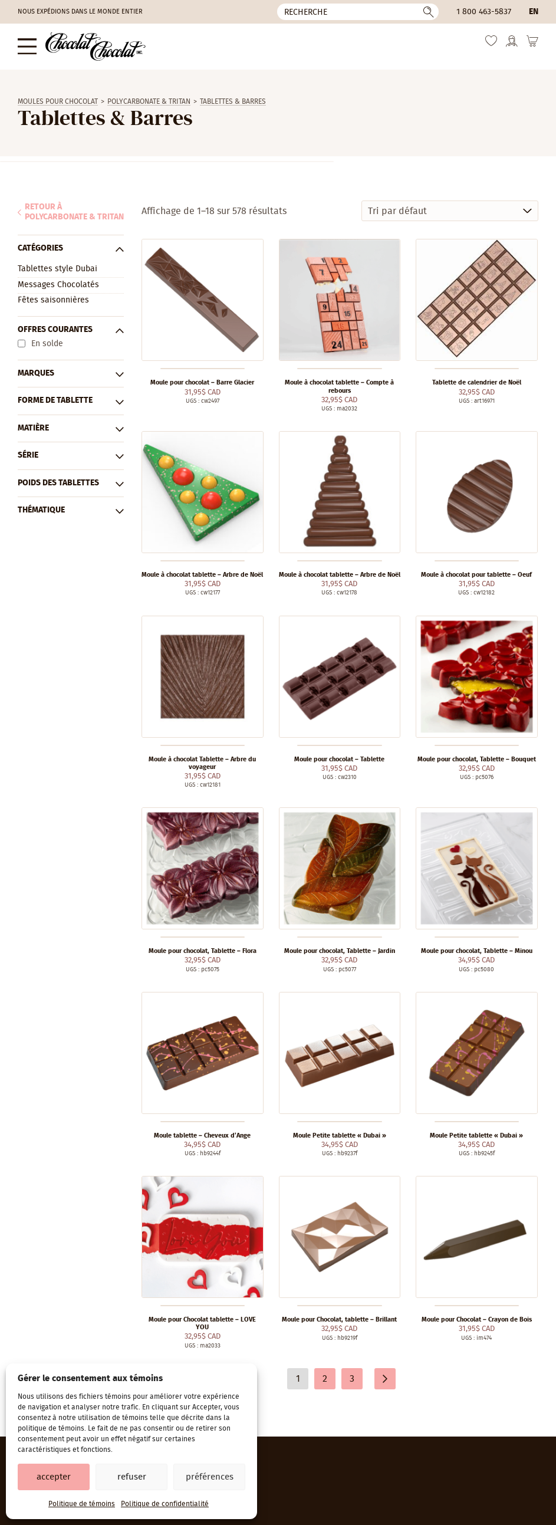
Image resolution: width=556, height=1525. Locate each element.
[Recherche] (358, 12)
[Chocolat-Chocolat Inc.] (95, 46)
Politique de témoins (81, 1503)
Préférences (209, 1477)
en (533, 12)
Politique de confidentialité (165, 1503)
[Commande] (450, 211)
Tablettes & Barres (233, 101)
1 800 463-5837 (483, 12)
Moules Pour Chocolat (58, 101)
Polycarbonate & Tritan (148, 101)
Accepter (54, 1477)
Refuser (131, 1477)
